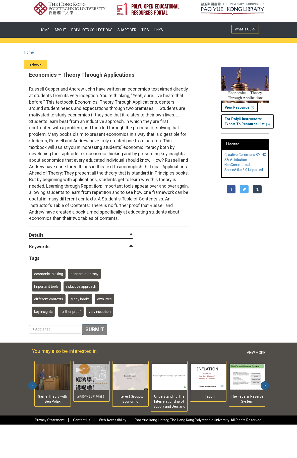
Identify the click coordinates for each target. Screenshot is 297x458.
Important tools (46, 286)
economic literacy (84, 274)
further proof (70, 312)
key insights (43, 312)
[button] (36, 235)
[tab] (81, 235)
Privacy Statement (50, 420)
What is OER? (245, 29)
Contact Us (81, 420)
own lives (104, 299)
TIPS (145, 30)
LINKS (158, 30)
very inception (100, 312)
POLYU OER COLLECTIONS (91, 30)
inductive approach (81, 286)
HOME (44, 30)
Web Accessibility (112, 420)
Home (29, 52)
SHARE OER (126, 30)
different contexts (48, 299)
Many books (80, 299)
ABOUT (60, 30)
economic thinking (48, 274)
